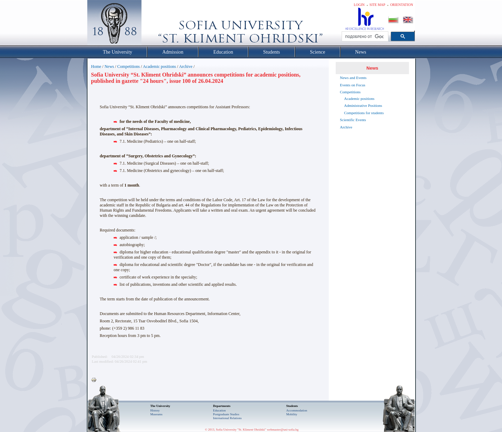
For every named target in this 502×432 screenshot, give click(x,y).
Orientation (401, 5)
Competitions (128, 66)
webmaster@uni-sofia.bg (283, 429)
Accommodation (296, 410)
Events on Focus (352, 85)
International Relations (227, 418)
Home (96, 66)
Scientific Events (353, 120)
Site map (377, 5)
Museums (156, 414)
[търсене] (364, 36)
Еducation (219, 410)
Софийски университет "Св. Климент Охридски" (154, 24)
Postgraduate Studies (226, 414)
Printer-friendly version (95, 380)
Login (359, 5)
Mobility (291, 414)
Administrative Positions (363, 105)
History (155, 410)
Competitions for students (364, 113)
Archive (185, 66)
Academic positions (159, 66)
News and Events (353, 78)
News (109, 66)
